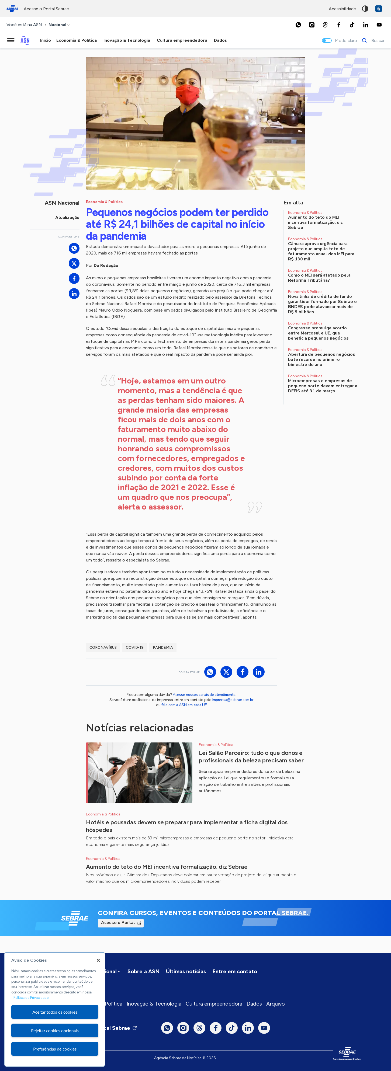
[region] (54, 1009)
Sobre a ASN (143, 971)
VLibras (379, 9)
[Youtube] (379, 24)
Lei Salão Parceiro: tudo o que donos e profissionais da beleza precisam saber (251, 756)
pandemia (163, 647)
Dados (254, 1003)
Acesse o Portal (118, 923)
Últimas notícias (186, 971)
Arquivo (275, 1003)
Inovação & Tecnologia (154, 1003)
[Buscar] (372, 40)
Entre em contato (234, 971)
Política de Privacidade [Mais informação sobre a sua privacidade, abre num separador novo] (31, 998)
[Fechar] (98, 960)
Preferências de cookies (55, 1048)
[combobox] (60, 24)
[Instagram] (311, 24)
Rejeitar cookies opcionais (55, 1030)
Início (45, 40)
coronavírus (103, 647)
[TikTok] (352, 24)
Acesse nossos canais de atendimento (204, 694)
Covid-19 (135, 647)
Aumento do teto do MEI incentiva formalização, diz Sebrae (167, 866)
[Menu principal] (10, 40)
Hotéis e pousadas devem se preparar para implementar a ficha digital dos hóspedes (187, 826)
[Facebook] (338, 24)
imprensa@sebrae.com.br (233, 699)
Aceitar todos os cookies (54, 1011)
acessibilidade (342, 8)
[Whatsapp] (298, 24)
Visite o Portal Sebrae (106, 1028)
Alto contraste (365, 9)
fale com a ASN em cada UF (184, 704)
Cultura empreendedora (214, 1003)
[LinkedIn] (365, 24)
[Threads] (325, 24)
